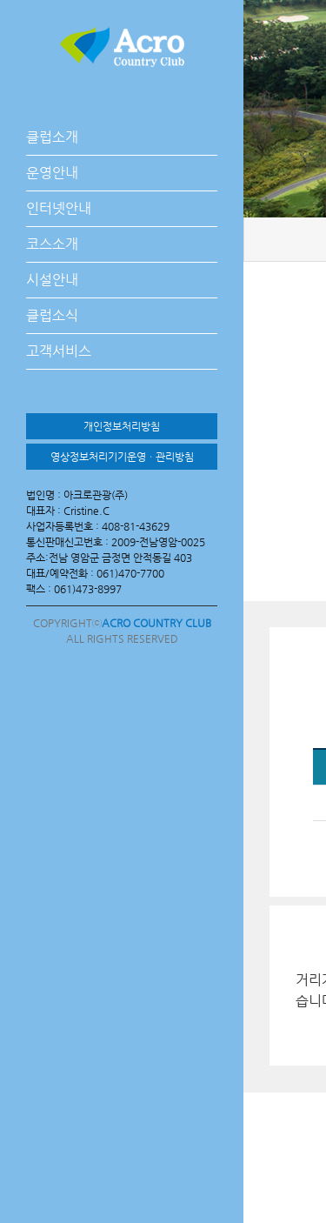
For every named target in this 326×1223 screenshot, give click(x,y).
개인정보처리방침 (121, 426)
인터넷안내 (58, 208)
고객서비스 (58, 351)
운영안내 (52, 172)
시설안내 (52, 279)
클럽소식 (52, 315)
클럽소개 (52, 137)
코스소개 (52, 244)
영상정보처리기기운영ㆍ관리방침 (122, 457)
